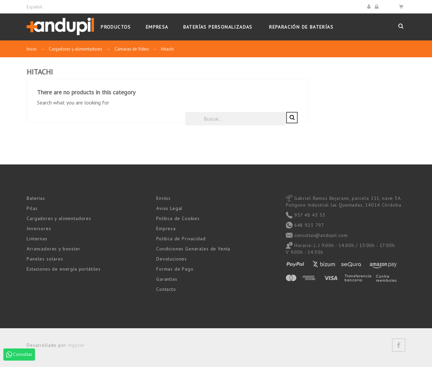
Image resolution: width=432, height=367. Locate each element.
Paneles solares (45, 258)
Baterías (36, 198)
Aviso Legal (169, 208)
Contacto (166, 289)
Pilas (32, 208)
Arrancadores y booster (53, 248)
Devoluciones (171, 258)
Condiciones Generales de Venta (193, 248)
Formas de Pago (175, 269)
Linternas (37, 238)
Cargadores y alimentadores (59, 218)
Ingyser (76, 345)
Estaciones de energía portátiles (64, 269)
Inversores (39, 228)
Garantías (166, 279)
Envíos (163, 198)
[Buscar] (333, 118)
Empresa (166, 228)
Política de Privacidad (180, 238)
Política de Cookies (178, 218)
